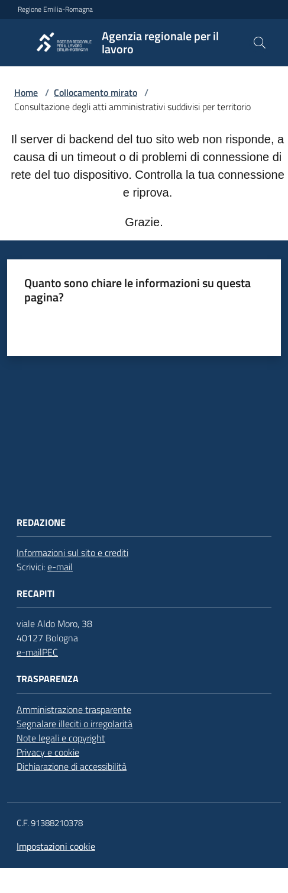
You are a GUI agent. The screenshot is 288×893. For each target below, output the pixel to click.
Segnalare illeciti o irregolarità (74, 724)
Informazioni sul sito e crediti (72, 552)
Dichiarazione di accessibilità (72, 766)
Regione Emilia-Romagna (55, 9)
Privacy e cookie (48, 752)
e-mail (60, 567)
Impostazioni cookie (56, 846)
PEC (50, 652)
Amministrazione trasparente (74, 709)
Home (26, 92)
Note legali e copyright (61, 738)
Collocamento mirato (95, 92)
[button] (259, 42)
